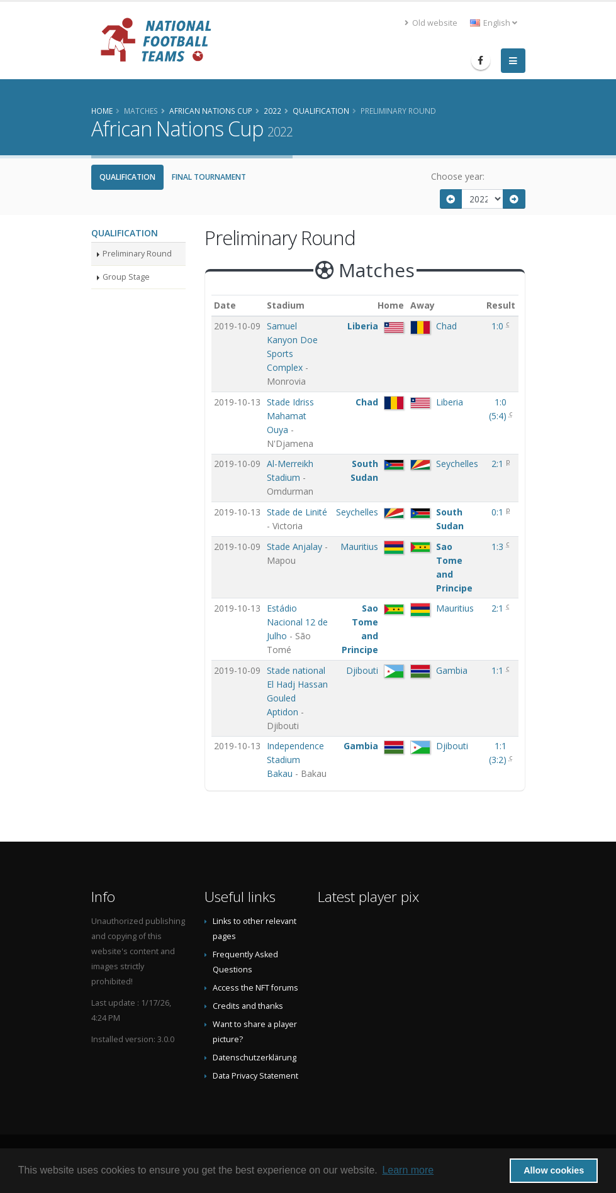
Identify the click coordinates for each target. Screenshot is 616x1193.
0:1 (498, 512)
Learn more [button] (408, 1170)
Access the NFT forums (255, 987)
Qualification (127, 177)
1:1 (498, 670)
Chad (446, 326)
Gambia (452, 670)
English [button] (493, 23)
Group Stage (126, 277)
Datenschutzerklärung (254, 1057)
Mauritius (359, 547)
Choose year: (457, 176)
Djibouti (362, 670)
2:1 (498, 464)
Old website (431, 23)
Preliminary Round (137, 253)
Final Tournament (209, 177)
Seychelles (457, 464)
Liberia (362, 326)
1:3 (498, 547)
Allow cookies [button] (554, 1170)
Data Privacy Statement (255, 1075)
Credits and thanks (248, 1006)
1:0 (498, 326)
